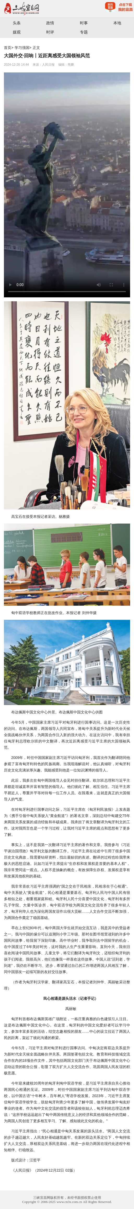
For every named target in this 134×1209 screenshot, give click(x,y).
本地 (117, 23)
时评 (50, 32)
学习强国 (22, 48)
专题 (84, 32)
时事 (84, 23)
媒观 (17, 32)
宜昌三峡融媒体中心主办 (33, 8)
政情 (50, 23)
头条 (17, 23)
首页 (7, 48)
